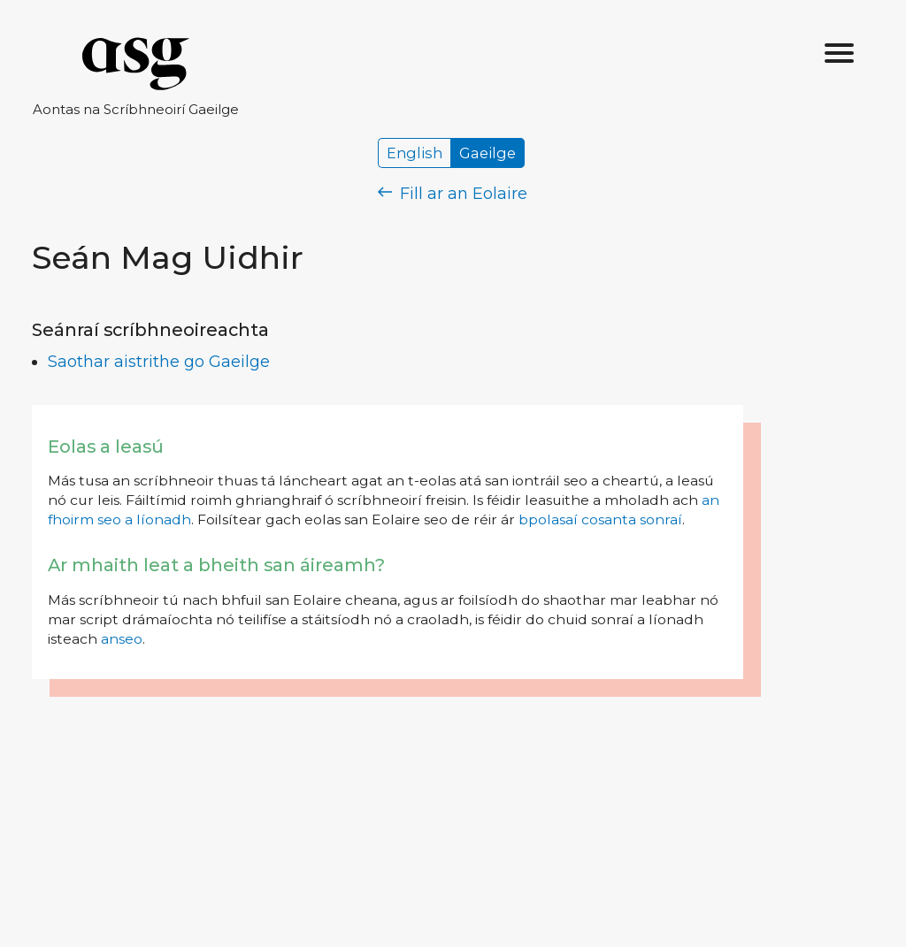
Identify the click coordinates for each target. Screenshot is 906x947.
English (414, 153)
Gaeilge (487, 153)
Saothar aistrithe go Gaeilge (159, 361)
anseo (121, 638)
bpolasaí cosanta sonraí (600, 519)
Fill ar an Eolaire (452, 193)
